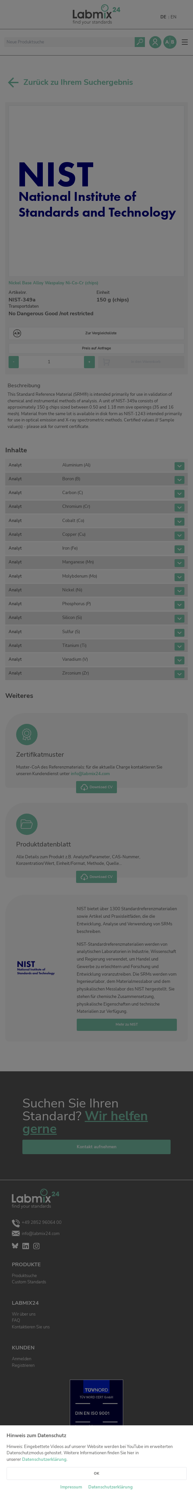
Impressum (71, 1487)
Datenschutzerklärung (44, 1459)
